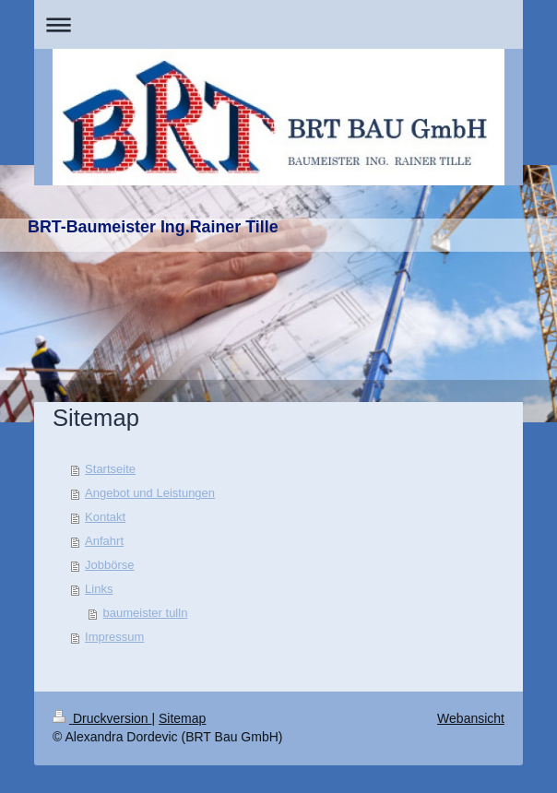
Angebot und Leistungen (150, 493)
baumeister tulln (145, 613)
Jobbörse (109, 565)
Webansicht (470, 718)
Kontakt (105, 517)
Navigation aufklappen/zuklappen (278, 24)
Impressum (114, 637)
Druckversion (102, 718)
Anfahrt (104, 541)
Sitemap (182, 718)
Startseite (110, 469)
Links (99, 589)
